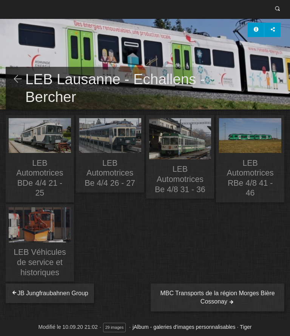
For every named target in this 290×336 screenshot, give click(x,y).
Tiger (245, 327)
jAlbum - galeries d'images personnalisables (184, 327)
